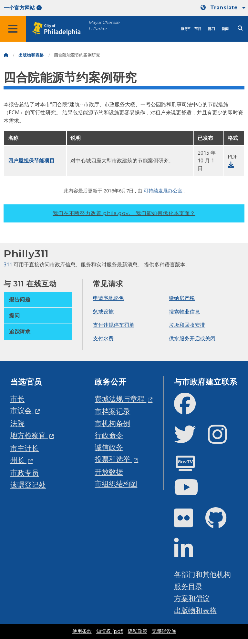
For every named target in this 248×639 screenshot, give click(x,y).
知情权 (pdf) (109, 631)
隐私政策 (137, 631)
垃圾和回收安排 (187, 324)
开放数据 (109, 472)
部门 (211, 29)
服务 (184, 29)
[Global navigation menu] (13, 29)
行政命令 (109, 435)
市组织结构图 (116, 484)
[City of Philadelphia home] (59, 29)
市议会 (22, 410)
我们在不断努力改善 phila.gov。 (124, 213)
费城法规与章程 (120, 399)
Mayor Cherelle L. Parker (103, 25)
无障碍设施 (164, 631)
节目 (198, 29)
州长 (18, 460)
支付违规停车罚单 (113, 324)
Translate (224, 8)
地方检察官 (29, 435)
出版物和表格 (31, 55)
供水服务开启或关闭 (192, 338)
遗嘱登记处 (28, 484)
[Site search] (240, 28)
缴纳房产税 (182, 298)
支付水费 (103, 338)
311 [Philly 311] (9, 264)
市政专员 (24, 473)
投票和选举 (113, 459)
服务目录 (188, 586)
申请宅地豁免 (108, 298)
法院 (17, 423)
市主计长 (24, 448)
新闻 (225, 29)
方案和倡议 (192, 598)
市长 (17, 399)
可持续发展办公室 (164, 190)
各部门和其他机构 (202, 574)
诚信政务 (109, 447)
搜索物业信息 (184, 311)
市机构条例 (112, 423)
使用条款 (82, 631)
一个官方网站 (23, 8)
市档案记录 (112, 411)
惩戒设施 (103, 311)
